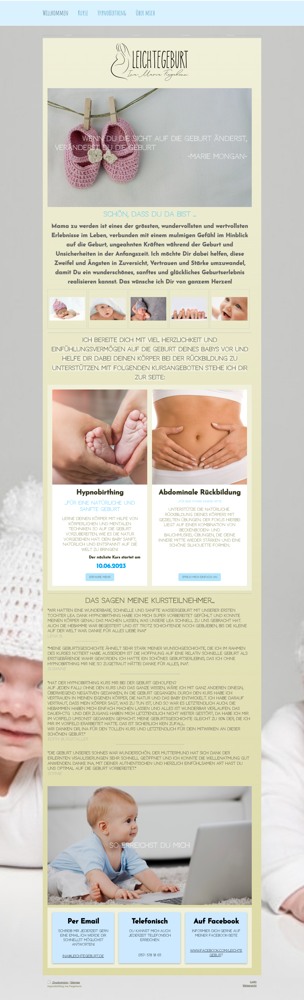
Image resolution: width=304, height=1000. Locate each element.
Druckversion (58, 982)
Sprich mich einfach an (199, 577)
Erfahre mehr (99, 577)
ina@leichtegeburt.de (83, 956)
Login (253, 981)
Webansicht (249, 985)
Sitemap (75, 982)
